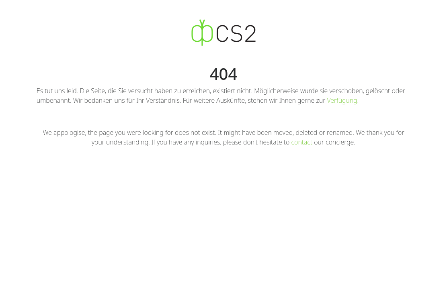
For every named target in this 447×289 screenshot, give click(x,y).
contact (302, 142)
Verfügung (342, 100)
